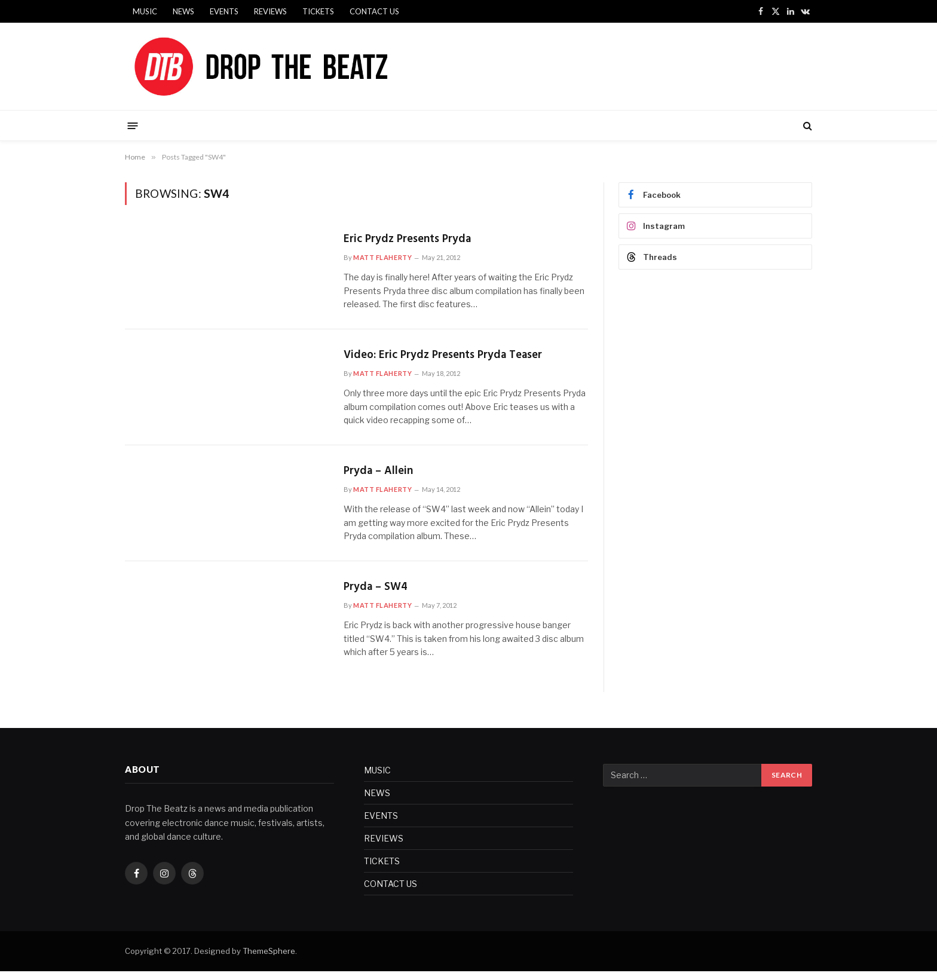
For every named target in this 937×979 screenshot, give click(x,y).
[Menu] (133, 125)
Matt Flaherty (382, 259)
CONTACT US (374, 11)
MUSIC (145, 11)
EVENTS (224, 11)
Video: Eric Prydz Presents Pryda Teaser (455, 359)
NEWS (183, 11)
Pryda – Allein (381, 476)
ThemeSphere (269, 958)
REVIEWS (270, 11)
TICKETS (318, 11)
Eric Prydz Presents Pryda (414, 240)
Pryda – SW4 (379, 594)
